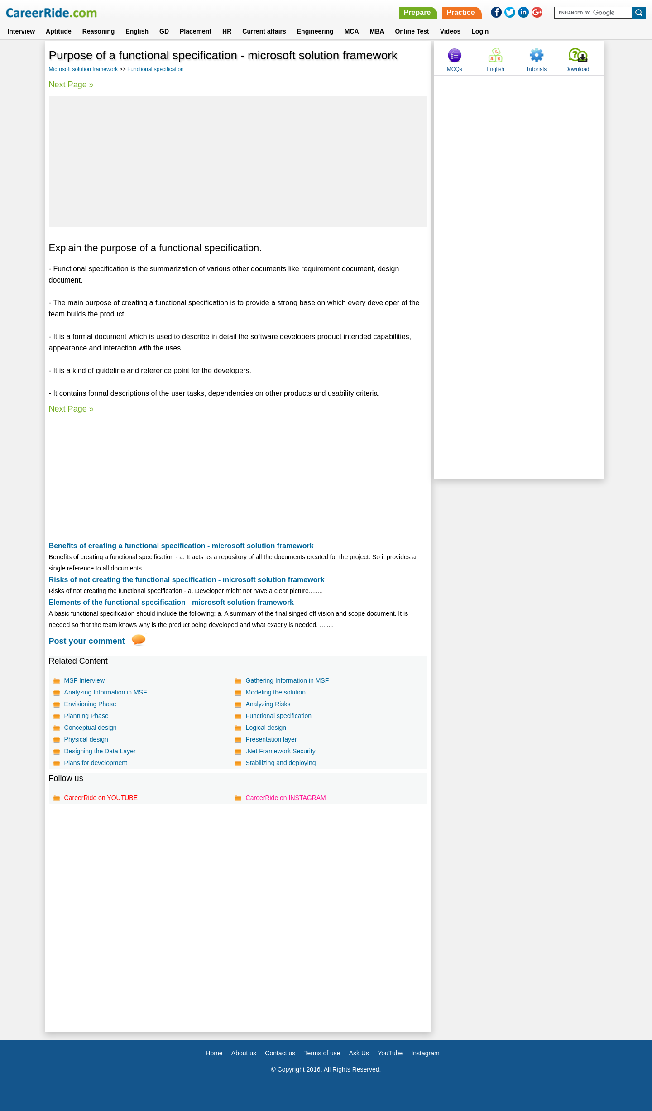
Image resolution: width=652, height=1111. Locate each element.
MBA (377, 31)
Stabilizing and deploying (281, 762)
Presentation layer (271, 739)
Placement (195, 31)
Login (480, 31)
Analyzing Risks (268, 704)
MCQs (454, 69)
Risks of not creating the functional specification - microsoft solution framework (187, 580)
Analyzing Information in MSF (105, 692)
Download (577, 69)
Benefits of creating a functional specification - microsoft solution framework (181, 546)
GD (164, 31)
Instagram (425, 1053)
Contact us (280, 1053)
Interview (21, 31)
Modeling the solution (276, 692)
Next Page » (71, 84)
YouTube (390, 1053)
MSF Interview (84, 680)
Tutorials (536, 69)
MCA (352, 31)
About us (243, 1053)
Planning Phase (86, 715)
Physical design (86, 739)
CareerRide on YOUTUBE (101, 797)
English (137, 31)
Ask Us (359, 1053)
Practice (460, 12)
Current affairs (264, 31)
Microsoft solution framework (83, 69)
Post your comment (87, 641)
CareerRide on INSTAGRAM (286, 797)
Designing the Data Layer (100, 751)
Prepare (417, 12)
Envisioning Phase (90, 704)
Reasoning (98, 31)
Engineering (315, 31)
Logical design (266, 727)
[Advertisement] (238, 161)
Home (214, 1053)
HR (226, 31)
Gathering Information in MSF (287, 680)
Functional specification (155, 69)
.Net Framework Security (281, 751)
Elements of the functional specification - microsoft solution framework (171, 602)
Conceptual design (90, 727)
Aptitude (59, 31)
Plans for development (95, 762)
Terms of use (322, 1053)
